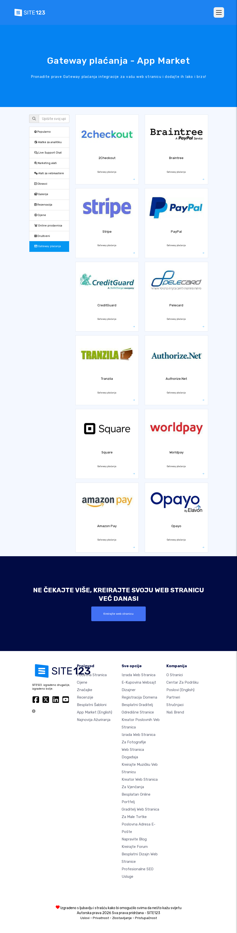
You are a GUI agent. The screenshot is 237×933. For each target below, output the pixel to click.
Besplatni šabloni (91, 705)
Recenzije (85, 697)
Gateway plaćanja (47, 246)
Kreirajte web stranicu (118, 613)
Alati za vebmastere (49, 173)
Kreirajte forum (135, 846)
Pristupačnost (146, 918)
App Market (94, 712)
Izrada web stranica (138, 675)
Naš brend (175, 712)
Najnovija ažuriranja (93, 719)
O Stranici (174, 675)
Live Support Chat (48, 152)
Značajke (84, 690)
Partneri (173, 697)
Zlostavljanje (122, 918)
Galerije (41, 194)
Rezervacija (43, 204)
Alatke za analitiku (48, 142)
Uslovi (85, 918)
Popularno (42, 131)
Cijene (40, 215)
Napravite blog (134, 839)
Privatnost (101, 918)
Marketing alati (45, 163)
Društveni (42, 236)
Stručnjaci (175, 705)
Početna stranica (92, 675)
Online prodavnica (48, 225)
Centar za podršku (182, 682)
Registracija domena (139, 697)
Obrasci (40, 183)
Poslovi (180, 690)
